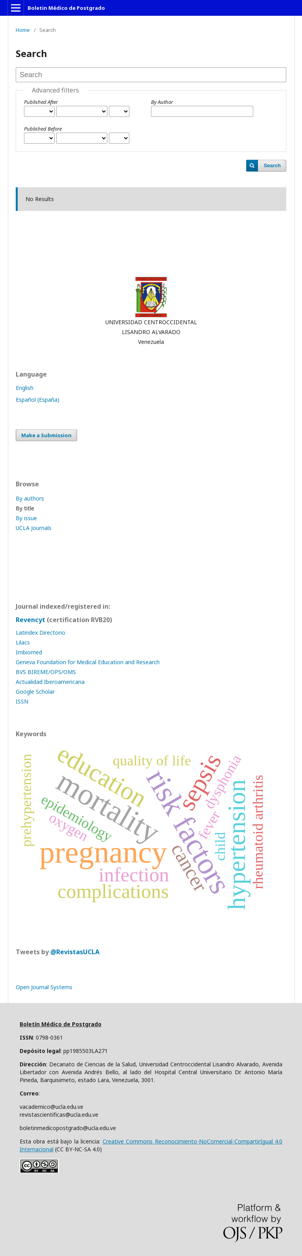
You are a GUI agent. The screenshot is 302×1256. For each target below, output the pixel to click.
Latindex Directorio (40, 632)
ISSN (22, 701)
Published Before (43, 128)
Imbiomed (29, 652)
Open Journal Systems (44, 987)
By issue (26, 518)
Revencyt (30, 619)
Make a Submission (46, 435)
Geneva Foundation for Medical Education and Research (88, 662)
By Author (162, 101)
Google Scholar (35, 691)
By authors (30, 498)
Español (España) (37, 399)
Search (272, 165)
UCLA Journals (34, 528)
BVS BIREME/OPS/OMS (46, 672)
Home (23, 29)
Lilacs (23, 642)
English (24, 388)
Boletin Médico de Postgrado (66, 7)
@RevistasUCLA (74, 952)
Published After (41, 101)
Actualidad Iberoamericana (50, 681)
